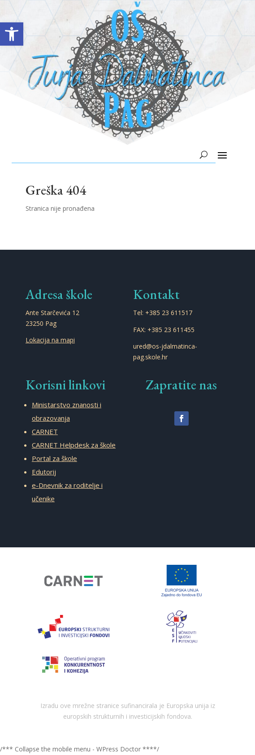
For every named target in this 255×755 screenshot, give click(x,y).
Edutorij (44, 471)
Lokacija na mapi (50, 340)
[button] (11, 34)
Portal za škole (54, 458)
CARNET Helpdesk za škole (74, 444)
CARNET (45, 431)
